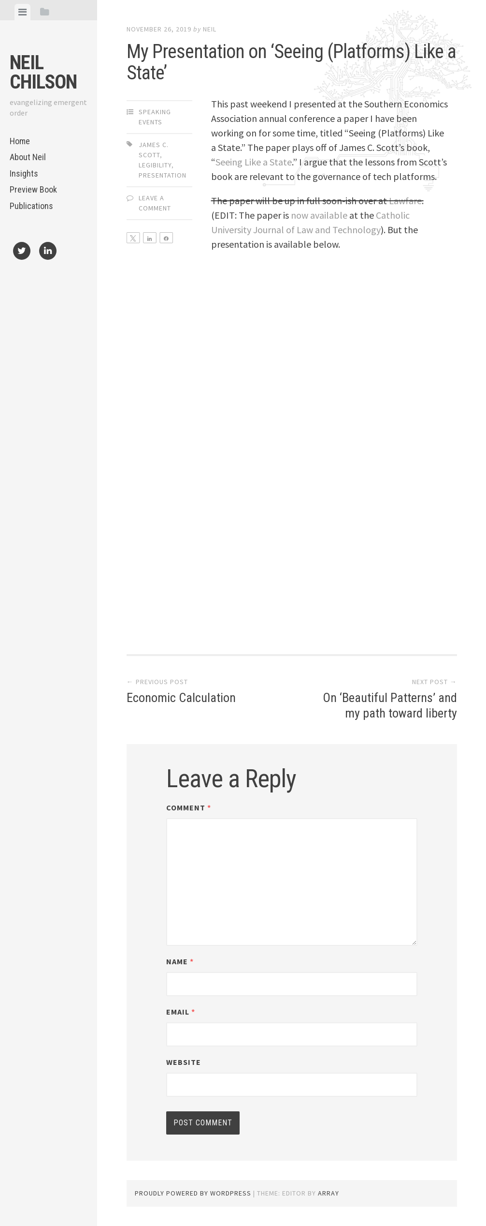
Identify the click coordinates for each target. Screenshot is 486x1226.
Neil (209, 29)
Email (180, 1012)
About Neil (28, 157)
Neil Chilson (43, 72)
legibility (155, 165)
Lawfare (405, 200)
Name (180, 961)
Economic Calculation (201, 691)
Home (20, 141)
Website (183, 1062)
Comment (188, 807)
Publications (31, 206)
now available (319, 215)
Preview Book (33, 189)
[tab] (22, 12)
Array (328, 1193)
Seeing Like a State (253, 162)
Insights (24, 173)
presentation (162, 175)
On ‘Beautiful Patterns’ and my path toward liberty (382, 698)
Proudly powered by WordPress (193, 1193)
